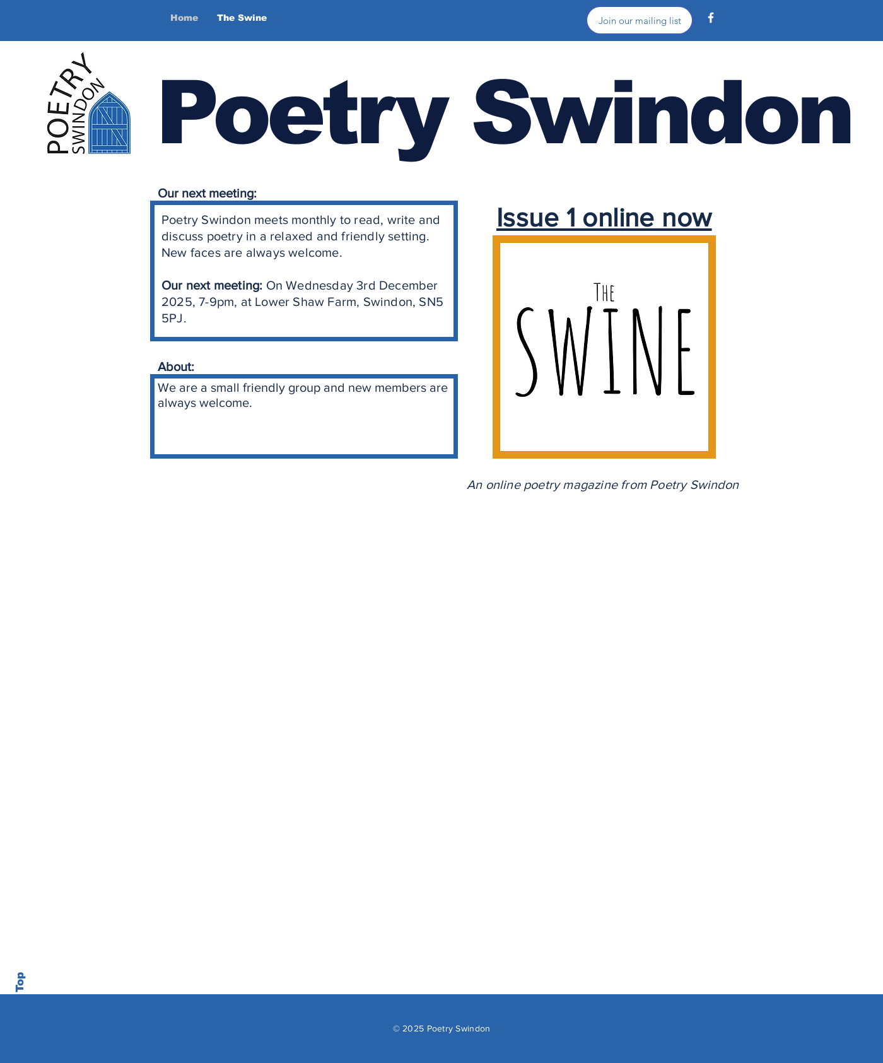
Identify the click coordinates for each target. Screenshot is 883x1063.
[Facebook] (711, 18)
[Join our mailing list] (639, 20)
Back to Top (20, 1006)
